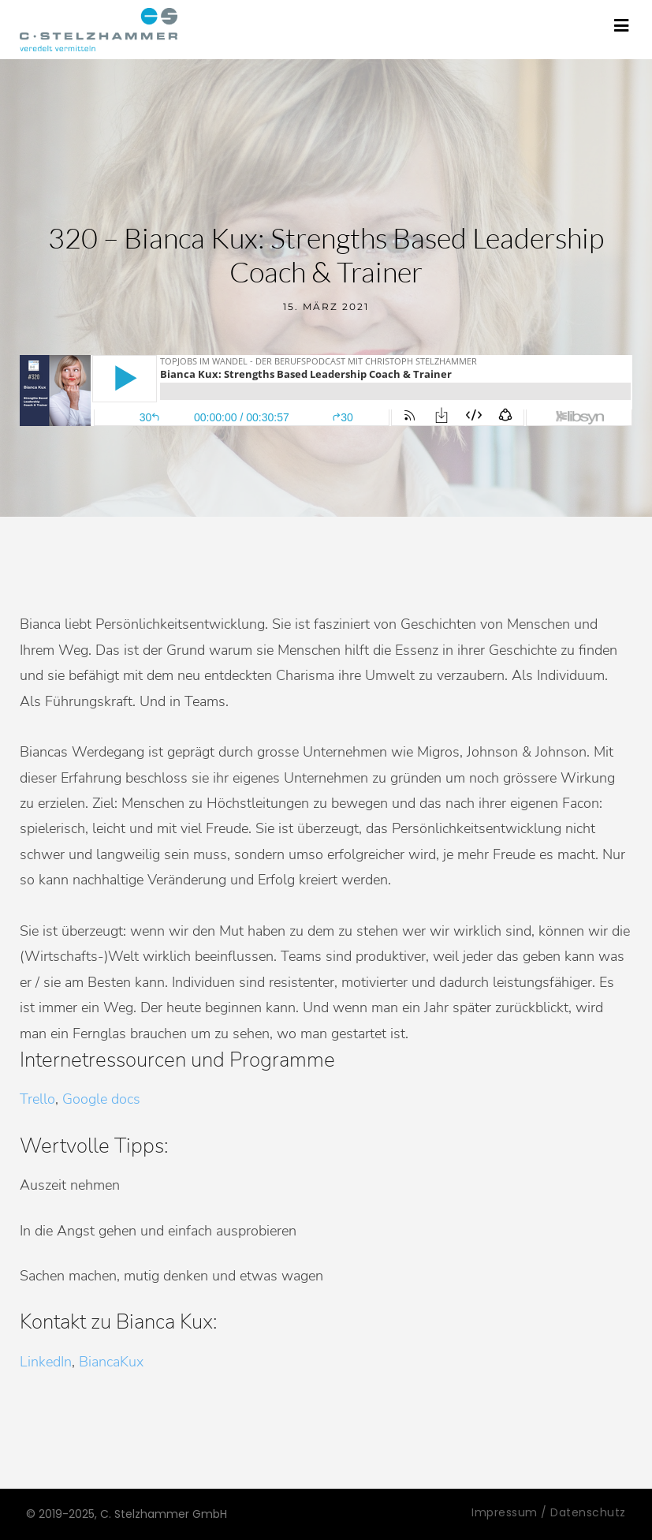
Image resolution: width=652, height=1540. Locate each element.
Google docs (101, 1099)
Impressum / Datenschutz (548, 1512)
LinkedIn (46, 1361)
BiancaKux (111, 1361)
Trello (37, 1099)
